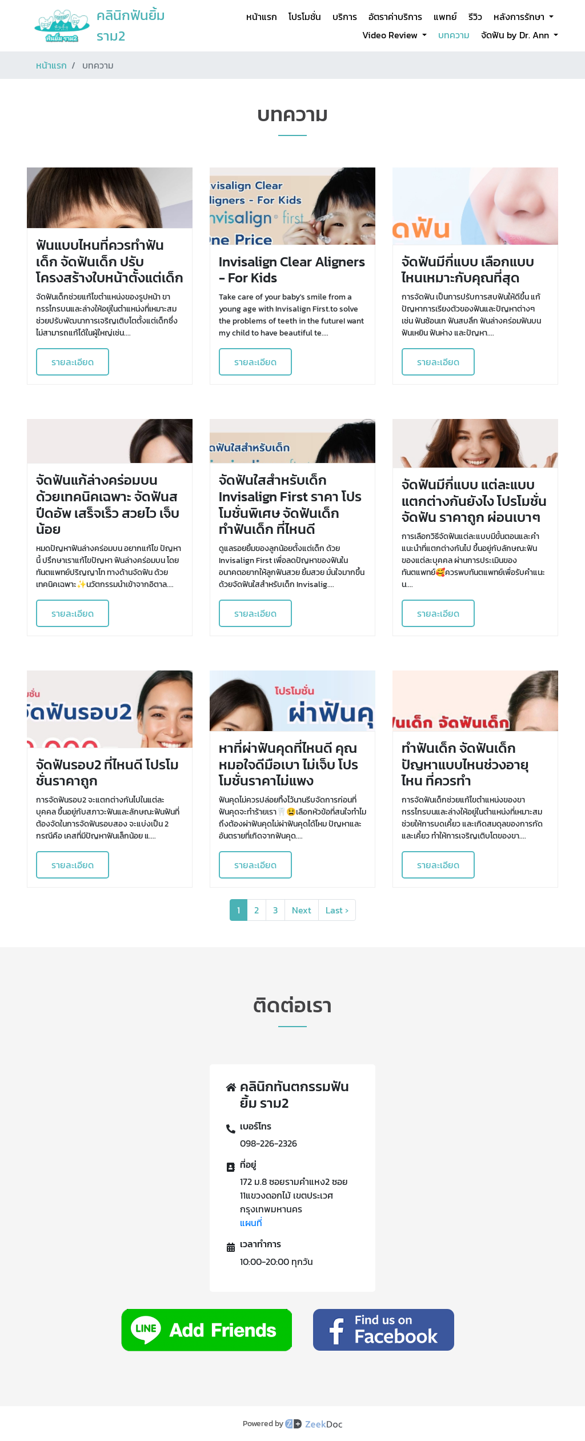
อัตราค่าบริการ (395, 16)
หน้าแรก (261, 16)
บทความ (454, 35)
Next (301, 910)
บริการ (344, 16)
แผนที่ (251, 1223)
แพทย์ (445, 16)
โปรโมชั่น (305, 16)
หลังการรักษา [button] (520, 16)
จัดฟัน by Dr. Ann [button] (516, 35)
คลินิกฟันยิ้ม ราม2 (131, 25)
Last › (337, 910)
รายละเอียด (72, 362)
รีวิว (475, 16)
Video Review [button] (391, 35)
